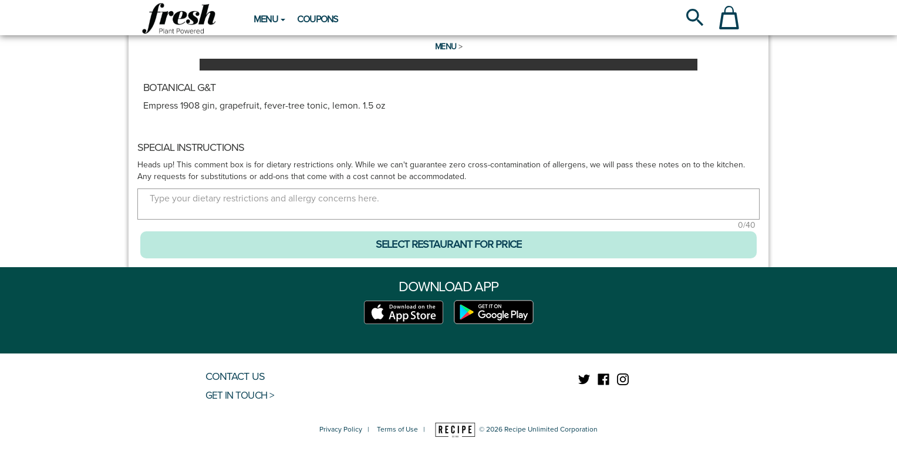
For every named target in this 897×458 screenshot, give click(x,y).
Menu (445, 47)
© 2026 (515, 429)
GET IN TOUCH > (239, 395)
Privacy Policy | (347, 429)
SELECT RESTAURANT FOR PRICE (448, 244)
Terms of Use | (401, 429)
